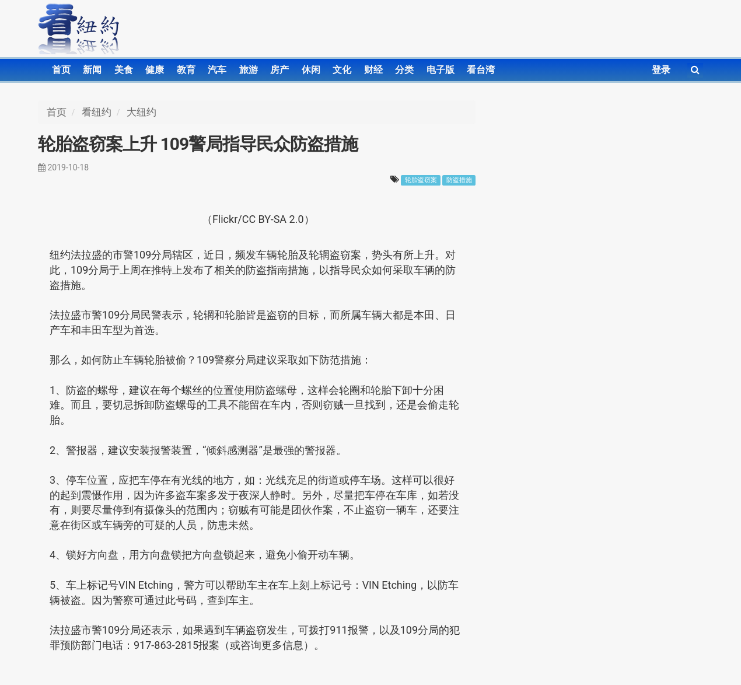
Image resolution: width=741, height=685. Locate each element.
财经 (373, 69)
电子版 (441, 69)
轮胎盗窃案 (421, 180)
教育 (186, 69)
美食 (123, 69)
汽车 (217, 69)
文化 (342, 69)
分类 (404, 69)
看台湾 (481, 69)
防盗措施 (459, 180)
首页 (61, 69)
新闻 (92, 69)
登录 (661, 69)
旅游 (248, 69)
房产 (279, 69)
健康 (154, 69)
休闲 (311, 69)
